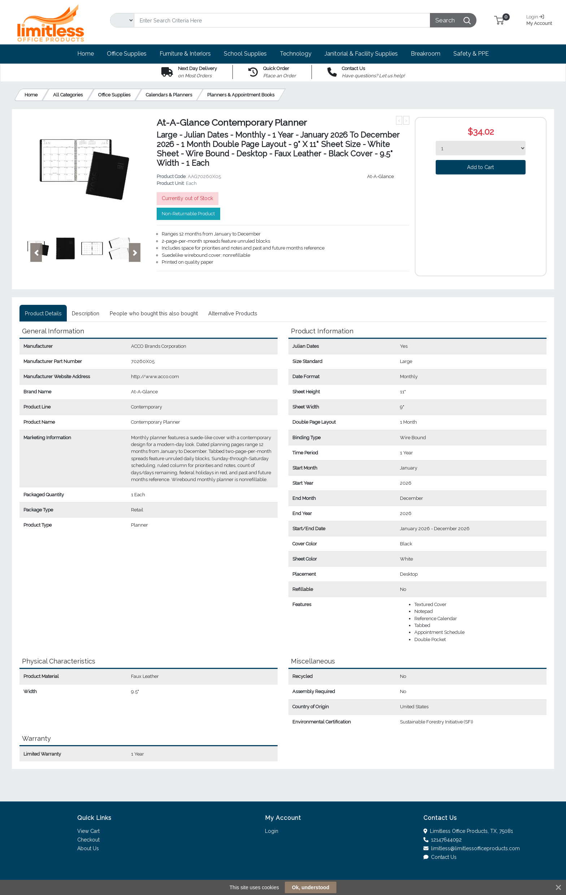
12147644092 (442, 840)
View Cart (88, 831)
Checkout (88, 840)
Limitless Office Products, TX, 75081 (468, 831)
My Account (541, 19)
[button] (499, 20)
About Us (88, 848)
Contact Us (440, 857)
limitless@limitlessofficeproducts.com (471, 848)
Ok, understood (310, 887)
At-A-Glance (380, 176)
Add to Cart (480, 167)
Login (271, 831)
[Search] (282, 20)
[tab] (43, 313)
